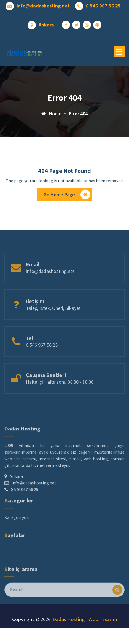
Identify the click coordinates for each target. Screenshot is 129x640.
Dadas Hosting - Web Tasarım (85, 619)
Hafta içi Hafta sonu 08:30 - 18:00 (59, 389)
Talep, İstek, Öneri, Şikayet (53, 316)
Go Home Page (67, 195)
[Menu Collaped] (119, 51)
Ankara (46, 24)
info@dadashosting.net (43, 5)
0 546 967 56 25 (103, 5)
